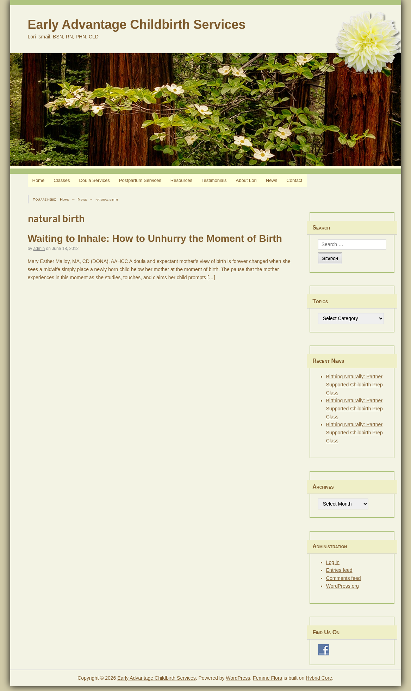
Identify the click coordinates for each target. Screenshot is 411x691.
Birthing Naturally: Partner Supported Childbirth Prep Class (354, 384)
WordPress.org (342, 586)
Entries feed (339, 570)
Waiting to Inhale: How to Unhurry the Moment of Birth (155, 238)
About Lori (246, 180)
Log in (333, 562)
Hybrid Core (319, 678)
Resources (181, 180)
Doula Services (94, 180)
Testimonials (214, 180)
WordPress (238, 678)
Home (38, 180)
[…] (211, 277)
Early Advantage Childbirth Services (137, 24)
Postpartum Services (140, 180)
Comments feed (343, 578)
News (272, 180)
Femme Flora (267, 678)
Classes (62, 180)
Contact (294, 180)
